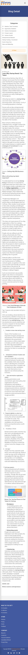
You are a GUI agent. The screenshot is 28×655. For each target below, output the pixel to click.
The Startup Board (15, 649)
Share (14, 50)
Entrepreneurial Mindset (8, 37)
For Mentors (4, 610)
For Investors (4, 612)
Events (2, 624)
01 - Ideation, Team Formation (10, 26)
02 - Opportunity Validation (9, 28)
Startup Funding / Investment (9, 40)
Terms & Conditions (5, 637)
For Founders (4, 608)
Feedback (3, 626)
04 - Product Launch (7, 33)
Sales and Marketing (7, 44)
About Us (3, 633)
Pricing (2, 621)
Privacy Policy (4, 642)
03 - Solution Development (9, 31)
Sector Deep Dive (6, 42)
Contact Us (3, 635)
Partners (3, 619)
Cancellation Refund (6, 640)
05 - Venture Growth (7, 35)
